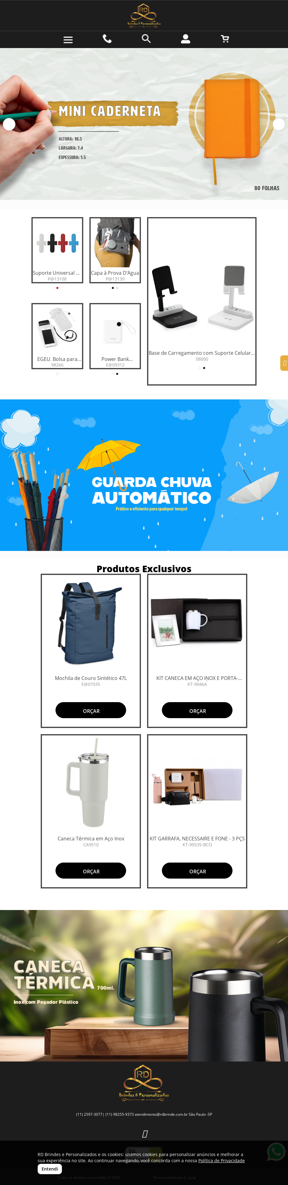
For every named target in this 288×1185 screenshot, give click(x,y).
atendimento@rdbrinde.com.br (161, 1114)
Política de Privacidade (221, 1160)
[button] (9, 124)
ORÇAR (91, 711)
